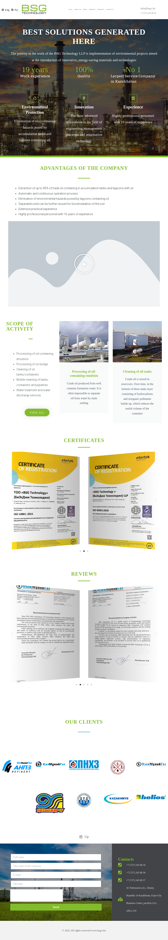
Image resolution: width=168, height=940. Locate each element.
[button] (84, 263)
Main (70, 9)
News (85, 9)
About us (77, 9)
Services (92, 9)
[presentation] (36, 895)
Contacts (109, 9)
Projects (100, 9)
